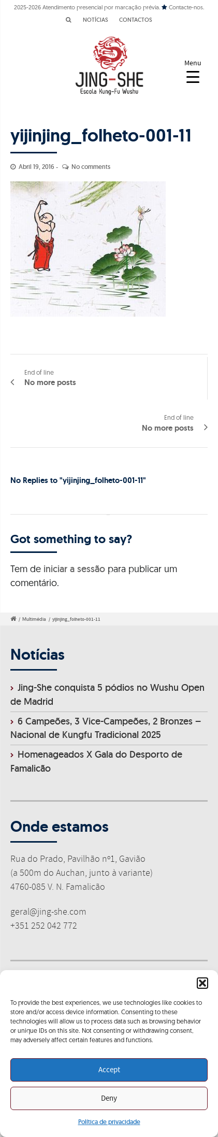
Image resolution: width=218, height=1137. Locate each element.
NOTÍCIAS (95, 19)
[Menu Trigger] (193, 71)
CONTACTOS (135, 19)
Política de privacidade (109, 1122)
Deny (109, 1098)
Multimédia (34, 619)
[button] (202, 983)
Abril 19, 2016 (36, 166)
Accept (109, 1070)
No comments (90, 166)
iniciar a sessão (74, 569)
